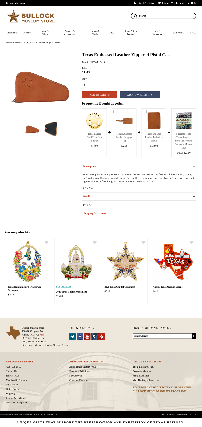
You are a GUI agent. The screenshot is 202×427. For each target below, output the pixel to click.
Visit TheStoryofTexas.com (146, 380)
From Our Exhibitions (79, 371)
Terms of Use (166, 414)
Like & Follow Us (81, 327)
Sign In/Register (144, 3)
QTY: (84, 79)
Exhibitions (178, 32)
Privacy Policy (189, 414)
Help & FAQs (12, 375)
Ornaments (11, 32)
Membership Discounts (17, 380)
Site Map (177, 414)
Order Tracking (13, 389)
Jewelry (27, 32)
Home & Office (44, 33)
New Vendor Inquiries (16, 402)
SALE (193, 32)
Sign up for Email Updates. (152, 327)
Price (84, 68)
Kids (112, 32)
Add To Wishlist (140, 94)
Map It (43, 334)
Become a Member (15, 3)
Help (192, 3)
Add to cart (100, 94)
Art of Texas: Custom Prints (82, 366)
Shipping (10, 393)
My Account (12, 384)
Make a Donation (141, 375)
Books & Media (95, 33)
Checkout (179, 3)
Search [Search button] (140, 16)
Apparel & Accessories (70, 33)
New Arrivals (75, 375)
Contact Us (11, 371)
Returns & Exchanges (16, 398)
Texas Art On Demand (131, 33)
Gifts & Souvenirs (157, 33)
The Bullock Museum (143, 366)
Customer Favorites (78, 380)
